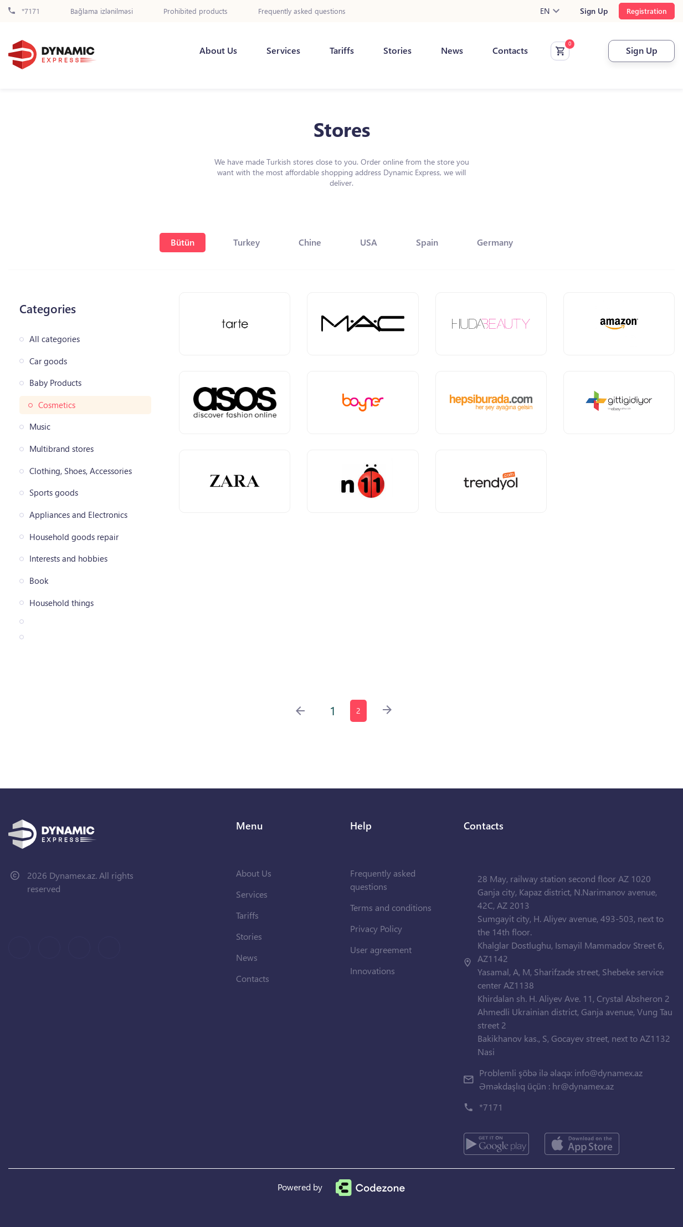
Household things (61, 603)
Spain (427, 242)
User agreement (381, 949)
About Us (218, 50)
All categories (54, 339)
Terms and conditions (391, 907)
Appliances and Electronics (78, 515)
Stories (397, 50)
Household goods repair (74, 537)
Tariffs (342, 50)
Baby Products (55, 383)
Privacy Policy (376, 928)
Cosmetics (56, 405)
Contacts (510, 50)
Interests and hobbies (68, 558)
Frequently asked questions (302, 11)
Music (39, 426)
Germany (495, 242)
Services (283, 50)
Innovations (372, 970)
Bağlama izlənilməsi (101, 11)
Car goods (48, 361)
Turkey (246, 242)
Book (38, 581)
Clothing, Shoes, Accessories (80, 471)
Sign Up (594, 11)
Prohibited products (195, 11)
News (452, 50)
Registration (646, 11)
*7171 (24, 11)
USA (368, 242)
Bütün (182, 242)
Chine (310, 242)
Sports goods (53, 492)
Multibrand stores (61, 449)
